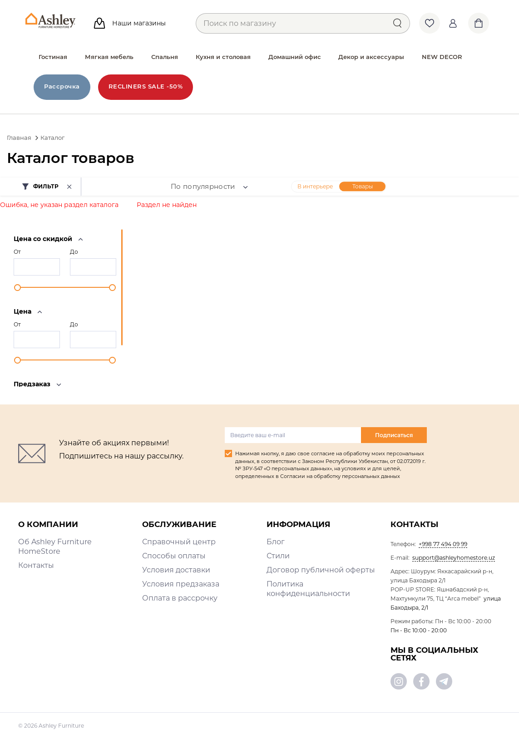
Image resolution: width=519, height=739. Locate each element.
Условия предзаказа (180, 584)
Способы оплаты (174, 556)
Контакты (36, 565)
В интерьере (315, 186)
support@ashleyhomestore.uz (453, 557)
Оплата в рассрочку (179, 598)
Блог (276, 541)
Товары (362, 186)
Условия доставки (176, 570)
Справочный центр (179, 541)
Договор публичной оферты (321, 570)
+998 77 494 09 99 (443, 544)
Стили (278, 556)
